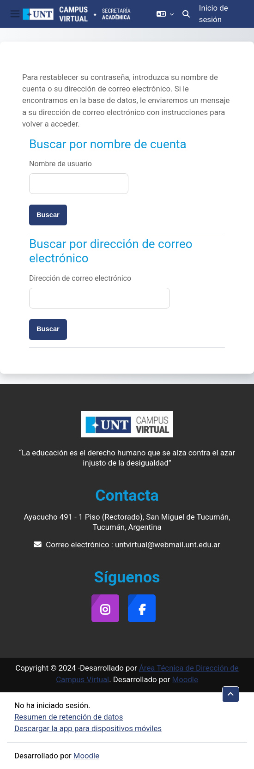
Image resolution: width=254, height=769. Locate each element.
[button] (165, 14)
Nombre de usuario (60, 163)
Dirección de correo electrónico (80, 278)
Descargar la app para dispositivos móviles (88, 728)
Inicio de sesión (213, 13)
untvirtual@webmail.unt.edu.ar (167, 544)
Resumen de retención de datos (68, 716)
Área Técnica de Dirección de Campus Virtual (147, 673)
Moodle (185, 679)
